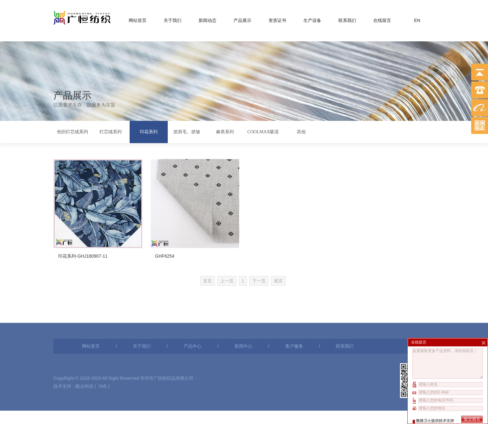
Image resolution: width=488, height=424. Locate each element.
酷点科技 (84, 356)
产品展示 (242, 19)
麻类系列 (225, 131)
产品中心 (192, 316)
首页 (221, 265)
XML (102, 356)
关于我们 (172, 19)
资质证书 (277, 19)
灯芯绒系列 (110, 131)
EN (417, 19)
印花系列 (149, 131)
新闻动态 (207, 19)
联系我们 (347, 19)
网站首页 (137, 19)
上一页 (240, 265)
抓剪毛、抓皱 (186, 131)
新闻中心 (243, 316)
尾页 (292, 265)
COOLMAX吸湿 (263, 131)
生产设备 (312, 19)
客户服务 (294, 316)
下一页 (273, 265)
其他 (301, 131)
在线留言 (382, 19)
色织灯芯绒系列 (72, 131)
